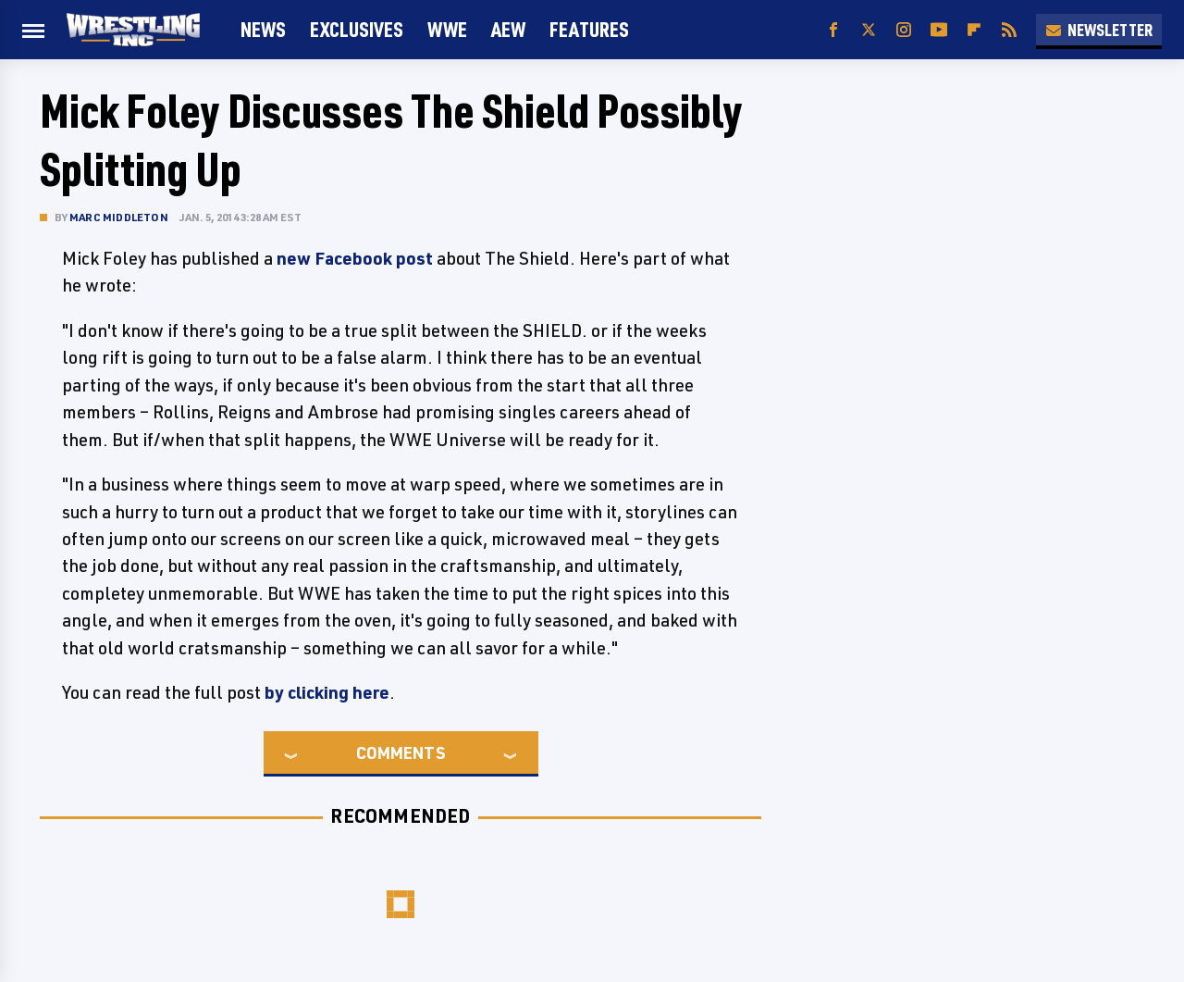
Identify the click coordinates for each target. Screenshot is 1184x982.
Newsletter (1099, 29)
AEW (508, 29)
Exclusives (356, 29)
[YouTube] (939, 30)
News (263, 29)
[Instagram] (903, 30)
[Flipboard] (974, 30)
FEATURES (589, 29)
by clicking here (327, 692)
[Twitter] (868, 30)
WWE (447, 29)
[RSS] (1009, 30)
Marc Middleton (118, 217)
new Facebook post (355, 258)
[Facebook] (833, 30)
